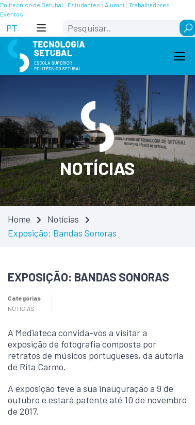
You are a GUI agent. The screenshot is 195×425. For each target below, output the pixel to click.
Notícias (63, 219)
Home (19, 219)
